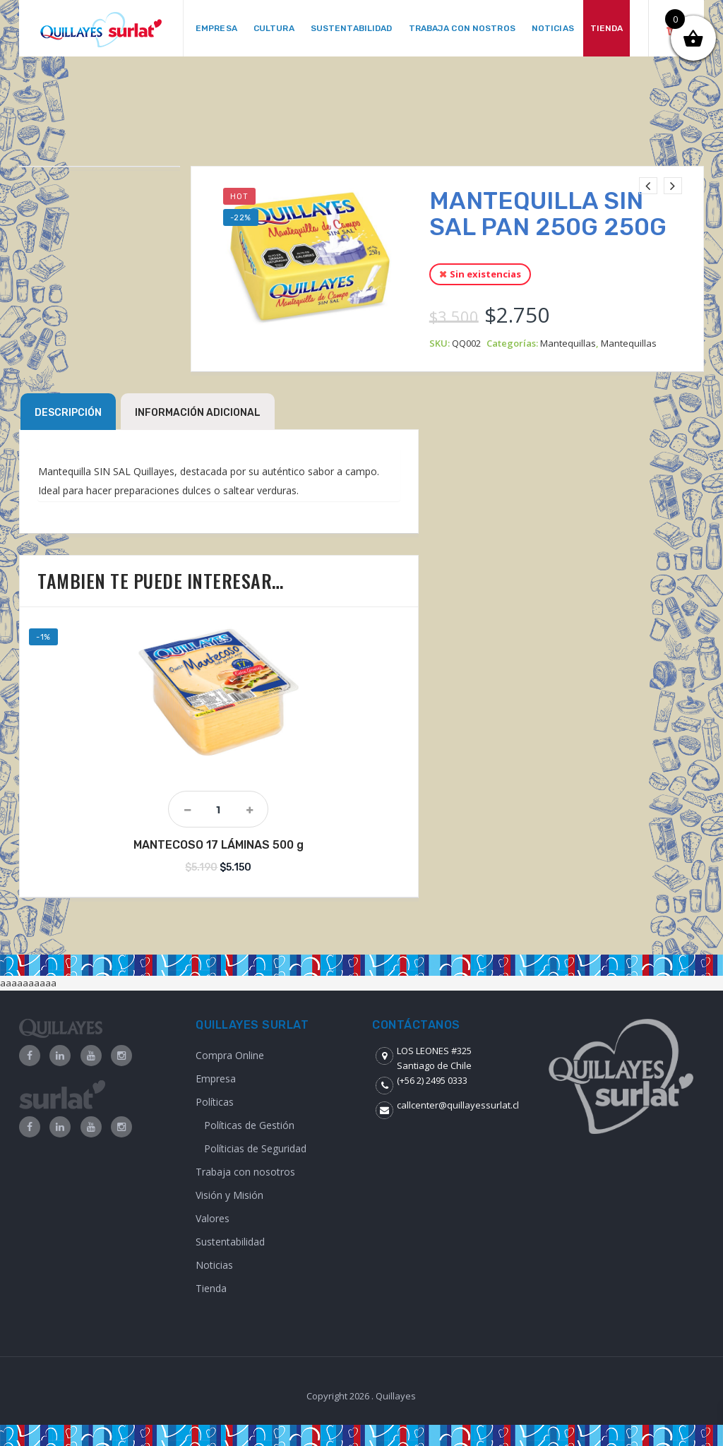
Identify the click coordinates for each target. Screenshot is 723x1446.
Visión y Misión (229, 1195)
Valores (212, 1218)
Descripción (68, 413)
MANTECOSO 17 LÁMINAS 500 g (218, 845)
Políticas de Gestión (249, 1125)
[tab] (68, 411)
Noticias (214, 1265)
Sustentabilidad (230, 1241)
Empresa (216, 1078)
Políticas (215, 1102)
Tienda (211, 1288)
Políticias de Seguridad (255, 1148)
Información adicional (198, 413)
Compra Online (230, 1055)
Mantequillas (568, 343)
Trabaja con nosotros (245, 1171)
